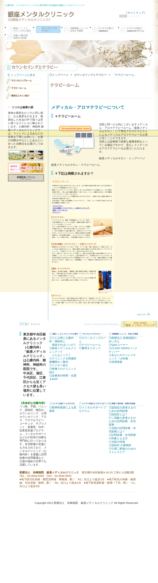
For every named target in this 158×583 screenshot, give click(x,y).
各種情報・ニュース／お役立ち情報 (76, 29)
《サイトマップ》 (135, 12)
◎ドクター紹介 (58, 365)
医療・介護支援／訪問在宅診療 (20, 36)
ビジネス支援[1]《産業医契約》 (105, 29)
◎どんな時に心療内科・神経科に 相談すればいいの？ (62, 341)
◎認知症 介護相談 (120, 445)
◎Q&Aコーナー (118, 344)
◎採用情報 (115, 361)
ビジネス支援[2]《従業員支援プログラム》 (133, 29)
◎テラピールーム (90, 344)
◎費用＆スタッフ (90, 348)
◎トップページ (58, 74)
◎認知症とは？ (118, 414)
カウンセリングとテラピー (48, 29)
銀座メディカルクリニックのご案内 (20, 29)
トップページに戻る (20, 74)
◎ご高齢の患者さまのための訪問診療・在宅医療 (122, 421)
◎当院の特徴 (117, 441)
